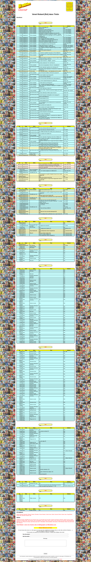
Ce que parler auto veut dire (45, 519)
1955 (45, 159)
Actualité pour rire (28, 519)
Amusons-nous (35, 519)
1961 (45, 424)
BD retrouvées (69, 7)
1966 (45, 505)
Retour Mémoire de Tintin (45, 527)
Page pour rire (19, 521)
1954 (45, 123)
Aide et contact (69, 10)
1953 (45, 22)
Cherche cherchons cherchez (57, 519)
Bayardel (25, 514)
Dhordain (37, 514)
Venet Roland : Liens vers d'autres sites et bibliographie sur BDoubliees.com (36, 524)
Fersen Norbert (42, 514)
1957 (45, 218)
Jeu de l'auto (30, 520)
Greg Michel (69, 514)
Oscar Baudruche (70, 520)
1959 (45, 265)
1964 (45, 478)
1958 (45, 239)
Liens (69, 8)
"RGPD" (60, 560)
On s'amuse (63, 520)
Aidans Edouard (19, 514)
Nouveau (69, 2)
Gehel (53, 514)
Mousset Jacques (25, 515)
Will (30, 515)
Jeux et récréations (37, 520)
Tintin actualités (49, 521)
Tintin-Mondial (61, 521)
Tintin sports (55, 521)
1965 (45, 490)
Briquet (29, 514)
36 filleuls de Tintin (20, 519)
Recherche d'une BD (69, 5)
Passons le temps (26, 521)
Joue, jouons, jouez (46, 520)
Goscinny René (58, 514)
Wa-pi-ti (20, 522)
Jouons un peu (53, 520)
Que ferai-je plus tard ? (35, 521)
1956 (45, 185)
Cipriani (32, 514)
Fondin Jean (48, 514)
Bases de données (69, 4)
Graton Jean (64, 514)
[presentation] (45, 551)
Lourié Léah (18, 515)
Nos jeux (59, 520)
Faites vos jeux (67, 519)
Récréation (43, 521)
